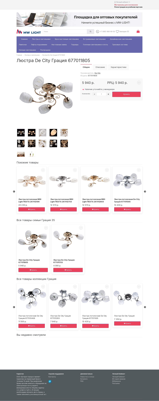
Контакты (52, 377)
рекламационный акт (38, 394)
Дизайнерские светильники (121, 39)
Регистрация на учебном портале (128, 7)
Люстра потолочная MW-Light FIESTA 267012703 (62, 200)
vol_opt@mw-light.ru (24, 390)
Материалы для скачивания (126, 5)
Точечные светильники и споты (95, 45)
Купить (126, 94)
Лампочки (23, 45)
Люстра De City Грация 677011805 (53, 55)
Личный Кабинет (118, 377)
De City (97, 73)
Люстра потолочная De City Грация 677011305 (127, 200)
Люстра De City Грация (124, 316)
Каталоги (83, 379)
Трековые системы (120, 45)
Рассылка (116, 383)
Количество (86, 94)
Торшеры (74, 45)
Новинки (24, 39)
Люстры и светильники (41, 39)
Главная (19, 55)
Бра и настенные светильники (67, 39)
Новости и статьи (87, 377)
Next (145, 192)
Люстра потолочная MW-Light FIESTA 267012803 (94, 200)
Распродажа (45, 50)
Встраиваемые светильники (94, 39)
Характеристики (118, 67)
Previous (14, 192)
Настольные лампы (59, 45)
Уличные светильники (27, 50)
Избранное (116, 381)
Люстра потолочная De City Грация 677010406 (30, 317)
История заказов (118, 379)
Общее (86, 67)
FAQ (81, 381)
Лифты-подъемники (39, 45)
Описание (100, 67)
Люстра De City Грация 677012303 (60, 317)
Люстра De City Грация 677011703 (64, 261)
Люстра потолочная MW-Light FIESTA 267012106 (30, 200)
